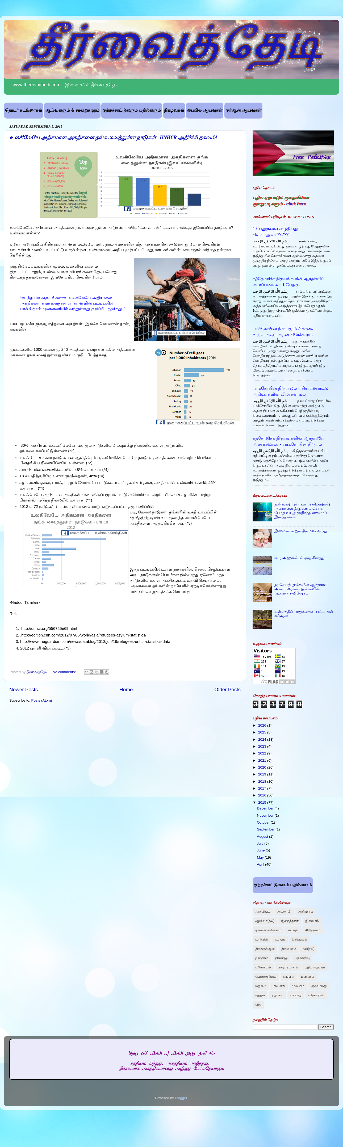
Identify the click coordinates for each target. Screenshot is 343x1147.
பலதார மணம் (288, 967)
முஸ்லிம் (298, 986)
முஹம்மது (319, 986)
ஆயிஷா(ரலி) (264, 921)
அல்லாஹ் (284, 911)
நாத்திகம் (262, 958)
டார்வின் (261, 939)
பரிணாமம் (263, 967)
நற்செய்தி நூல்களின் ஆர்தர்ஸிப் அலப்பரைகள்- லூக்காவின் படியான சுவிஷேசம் (301, 589)
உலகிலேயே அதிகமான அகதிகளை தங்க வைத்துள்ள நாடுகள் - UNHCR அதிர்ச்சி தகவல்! (113, 137)
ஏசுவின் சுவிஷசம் (268, 930)
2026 (262, 725)
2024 (262, 739)
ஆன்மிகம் (305, 911)
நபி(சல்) (309, 949)
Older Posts (227, 689)
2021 (262, 760)
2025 (262, 732)
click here (296, 203)
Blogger (181, 1098)
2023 (262, 746)
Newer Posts (23, 689)
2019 (262, 774)
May (261, 857)
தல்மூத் (280, 939)
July (260, 843)
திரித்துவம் (299, 939)
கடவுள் (293, 930)
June (261, 850)
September (266, 829)
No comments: (65, 672)
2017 (262, 788)
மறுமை (260, 986)
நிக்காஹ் (281, 958)
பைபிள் (288, 977)
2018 (262, 781)
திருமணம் (288, 949)
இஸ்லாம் (312, 921)
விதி (258, 1004)
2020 (262, 767)
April (261, 864)
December (265, 808)
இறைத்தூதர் (290, 921)
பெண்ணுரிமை (266, 977)
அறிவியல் (262, 911)
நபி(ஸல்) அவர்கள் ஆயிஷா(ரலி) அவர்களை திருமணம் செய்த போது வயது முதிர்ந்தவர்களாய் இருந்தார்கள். (302, 510)
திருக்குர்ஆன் (265, 949)
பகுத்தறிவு (301, 958)
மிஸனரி (279, 986)
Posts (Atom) (41, 700)
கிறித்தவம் (312, 930)
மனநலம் (307, 977)
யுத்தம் (260, 995)
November (265, 815)
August (263, 836)
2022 (262, 753)
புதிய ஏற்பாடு (315, 967)
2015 (262, 802)
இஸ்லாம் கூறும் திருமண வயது (300, 531)
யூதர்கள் (277, 995)
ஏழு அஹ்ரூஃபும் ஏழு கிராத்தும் (300, 558)
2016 (262, 795)
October (264, 822)
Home (126, 689)
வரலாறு (296, 995)
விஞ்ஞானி (316, 995)
